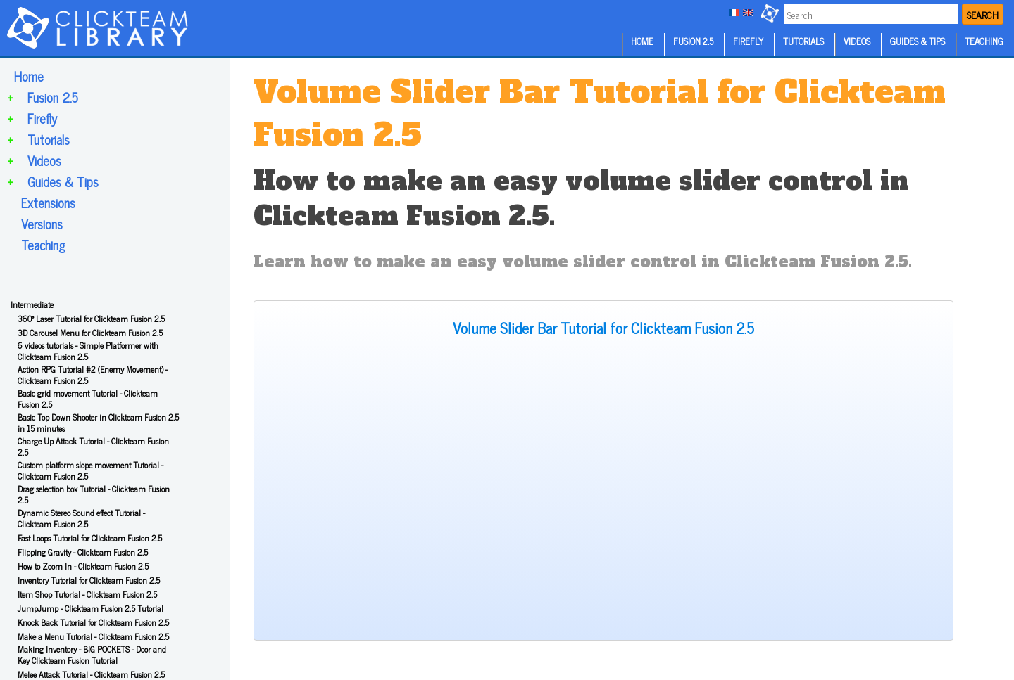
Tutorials (48, 139)
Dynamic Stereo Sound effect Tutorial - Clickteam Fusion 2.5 (81, 518)
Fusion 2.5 (52, 97)
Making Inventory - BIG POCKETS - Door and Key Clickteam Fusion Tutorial (92, 654)
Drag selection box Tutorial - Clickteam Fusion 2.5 (94, 494)
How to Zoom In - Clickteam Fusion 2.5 (83, 566)
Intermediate (32, 304)
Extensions (48, 202)
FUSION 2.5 (693, 41)
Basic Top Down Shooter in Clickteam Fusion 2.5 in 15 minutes (98, 422)
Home (29, 75)
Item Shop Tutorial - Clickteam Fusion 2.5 (87, 594)
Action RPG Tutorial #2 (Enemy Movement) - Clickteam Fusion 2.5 (93, 375)
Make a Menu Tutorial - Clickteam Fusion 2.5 (93, 636)
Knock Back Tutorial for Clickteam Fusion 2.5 (93, 622)
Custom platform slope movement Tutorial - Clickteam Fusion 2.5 (90, 470)
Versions (42, 223)
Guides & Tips (63, 181)
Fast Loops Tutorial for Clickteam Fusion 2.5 (90, 538)
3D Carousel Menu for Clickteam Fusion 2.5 (90, 332)
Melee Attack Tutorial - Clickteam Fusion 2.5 (91, 674)
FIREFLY (748, 41)
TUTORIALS (803, 41)
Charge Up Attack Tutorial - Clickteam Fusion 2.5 (93, 446)
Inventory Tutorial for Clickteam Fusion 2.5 (89, 580)
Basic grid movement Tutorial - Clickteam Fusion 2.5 (88, 398)
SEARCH (983, 14)
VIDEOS (857, 41)
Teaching (43, 244)
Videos (44, 160)
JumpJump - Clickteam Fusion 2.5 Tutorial (90, 608)
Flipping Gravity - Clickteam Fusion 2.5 (83, 552)
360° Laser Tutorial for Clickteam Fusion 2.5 (91, 318)
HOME (642, 41)
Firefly (42, 118)
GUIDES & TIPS (917, 41)
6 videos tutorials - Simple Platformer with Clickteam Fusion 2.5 (88, 351)
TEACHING (984, 41)
